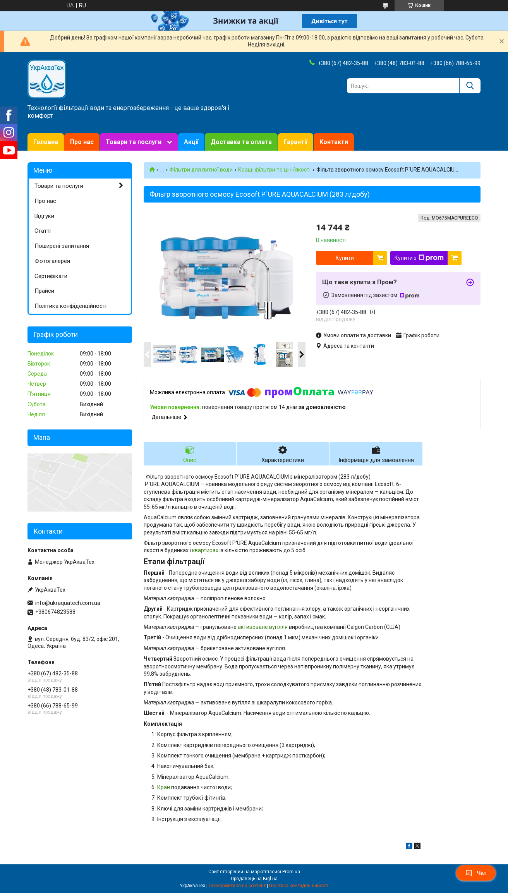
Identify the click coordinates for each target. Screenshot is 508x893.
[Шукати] (470, 85)
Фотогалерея (52, 261)
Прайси (44, 290)
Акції (191, 142)
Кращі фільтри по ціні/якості (274, 169)
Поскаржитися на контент (237, 885)
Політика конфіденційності (70, 305)
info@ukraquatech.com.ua (67, 603)
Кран (163, 787)
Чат (475, 872)
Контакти (333, 142)
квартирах (205, 550)
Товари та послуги (133, 142)
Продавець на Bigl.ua (254, 878)
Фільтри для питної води (201, 169)
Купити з (419, 257)
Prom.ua (291, 871)
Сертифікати (50, 276)
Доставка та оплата (241, 142)
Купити (345, 258)
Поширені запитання (61, 245)
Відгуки (44, 216)
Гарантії (295, 142)
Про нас (82, 142)
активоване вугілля (263, 627)
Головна (45, 142)
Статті (42, 230)
